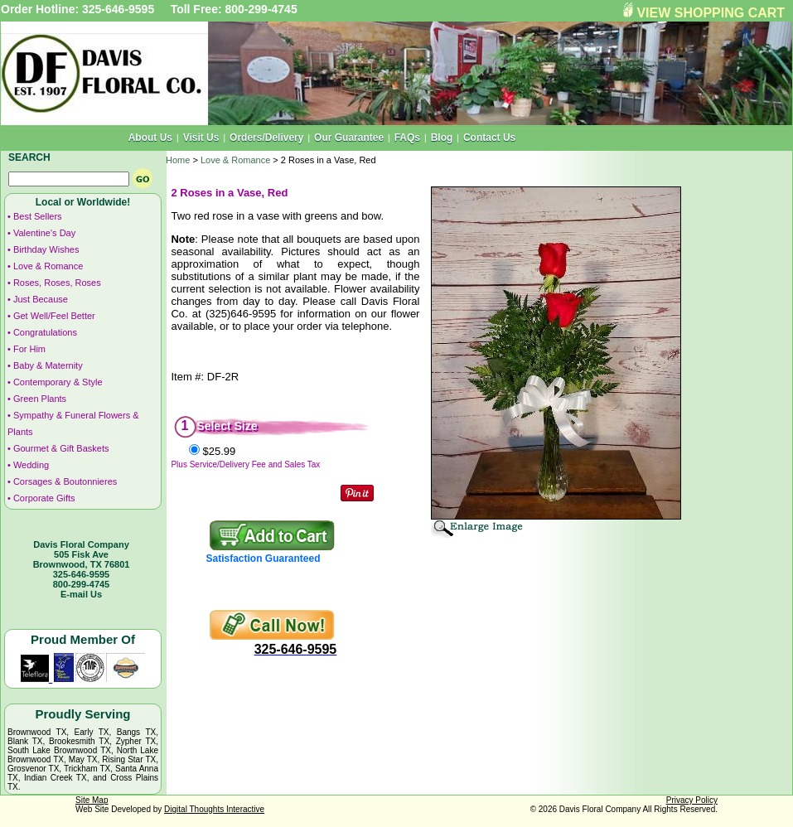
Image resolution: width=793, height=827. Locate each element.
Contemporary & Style (58, 382)
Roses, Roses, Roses (57, 283)
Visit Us (201, 137)
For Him (29, 349)
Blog (442, 137)
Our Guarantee (349, 137)
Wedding (31, 465)
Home (178, 160)
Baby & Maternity (48, 365)
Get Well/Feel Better (54, 316)
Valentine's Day (44, 233)
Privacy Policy (692, 800)
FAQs (407, 137)
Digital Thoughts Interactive (214, 809)
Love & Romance (48, 266)
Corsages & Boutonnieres (65, 481)
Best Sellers (37, 216)
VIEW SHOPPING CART (710, 13)
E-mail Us (81, 594)
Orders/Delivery (266, 137)
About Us (150, 137)
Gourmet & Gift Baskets (61, 448)
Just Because (40, 299)
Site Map (91, 800)
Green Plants (39, 399)
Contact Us (489, 137)
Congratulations (45, 332)
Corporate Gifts (44, 498)
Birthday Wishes (46, 249)
